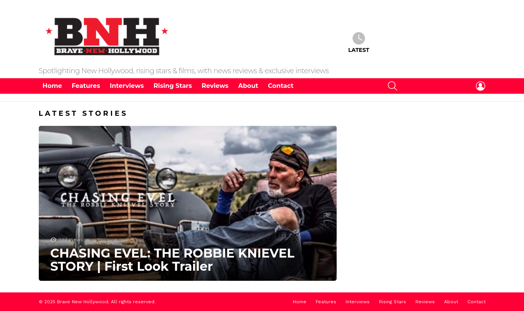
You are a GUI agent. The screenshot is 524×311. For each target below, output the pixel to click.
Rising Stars (173, 85)
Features (86, 85)
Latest (358, 42)
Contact (281, 85)
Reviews (215, 85)
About (248, 85)
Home (52, 85)
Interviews (127, 85)
